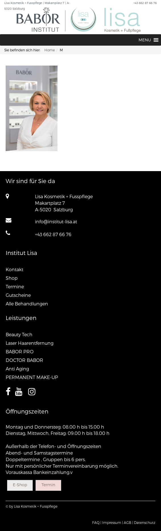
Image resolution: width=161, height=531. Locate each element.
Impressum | (112, 522)
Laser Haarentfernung (29, 343)
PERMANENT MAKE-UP (32, 377)
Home (49, 50)
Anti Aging (17, 368)
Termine (15, 286)
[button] (145, 40)
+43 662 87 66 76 (53, 234)
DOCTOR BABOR (24, 360)
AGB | (128, 522)
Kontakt (14, 269)
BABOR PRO (20, 351)
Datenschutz (144, 522)
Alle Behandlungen (27, 303)
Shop (12, 278)
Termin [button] (48, 484)
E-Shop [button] (20, 484)
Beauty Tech (19, 334)
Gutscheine (18, 295)
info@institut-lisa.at (56, 221)
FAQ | (96, 522)
